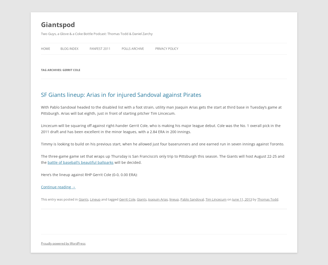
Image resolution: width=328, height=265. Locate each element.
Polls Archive (133, 49)
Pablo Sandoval (192, 199)
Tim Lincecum (216, 199)
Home (45, 49)
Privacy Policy (166, 49)
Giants (83, 199)
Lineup (95, 199)
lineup (174, 199)
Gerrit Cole (127, 199)
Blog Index (69, 49)
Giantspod (58, 24)
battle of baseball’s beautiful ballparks (81, 162)
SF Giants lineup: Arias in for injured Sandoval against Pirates (121, 94)
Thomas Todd (267, 199)
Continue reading (58, 187)
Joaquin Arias (158, 199)
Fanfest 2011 (100, 49)
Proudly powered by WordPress (63, 243)
